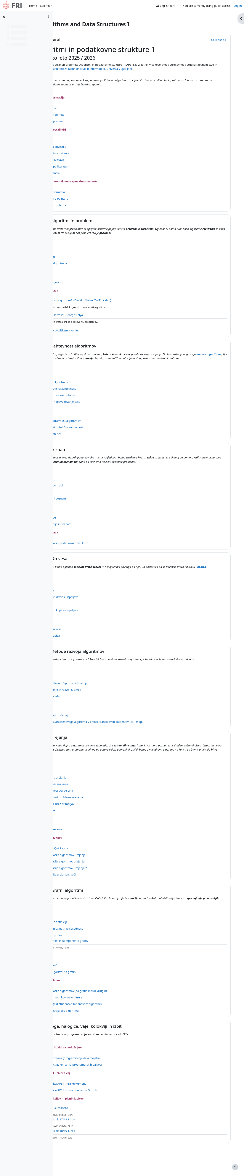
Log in (238, 5)
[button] (166, 5)
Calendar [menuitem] (46, 5)
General (84, 39)
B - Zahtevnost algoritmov (102, 345)
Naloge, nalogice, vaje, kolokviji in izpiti (116, 1042)
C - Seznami (88, 453)
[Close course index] (4, 17)
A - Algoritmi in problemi (101, 220)
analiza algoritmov (93, 358)
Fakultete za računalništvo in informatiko (141, 69)
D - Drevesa (88, 562)
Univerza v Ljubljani (182, 69)
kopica (81, 575)
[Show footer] (235, 1167)
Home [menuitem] (33, 5)
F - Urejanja (88, 749)
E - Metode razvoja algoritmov (107, 659)
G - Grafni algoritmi (96, 902)
